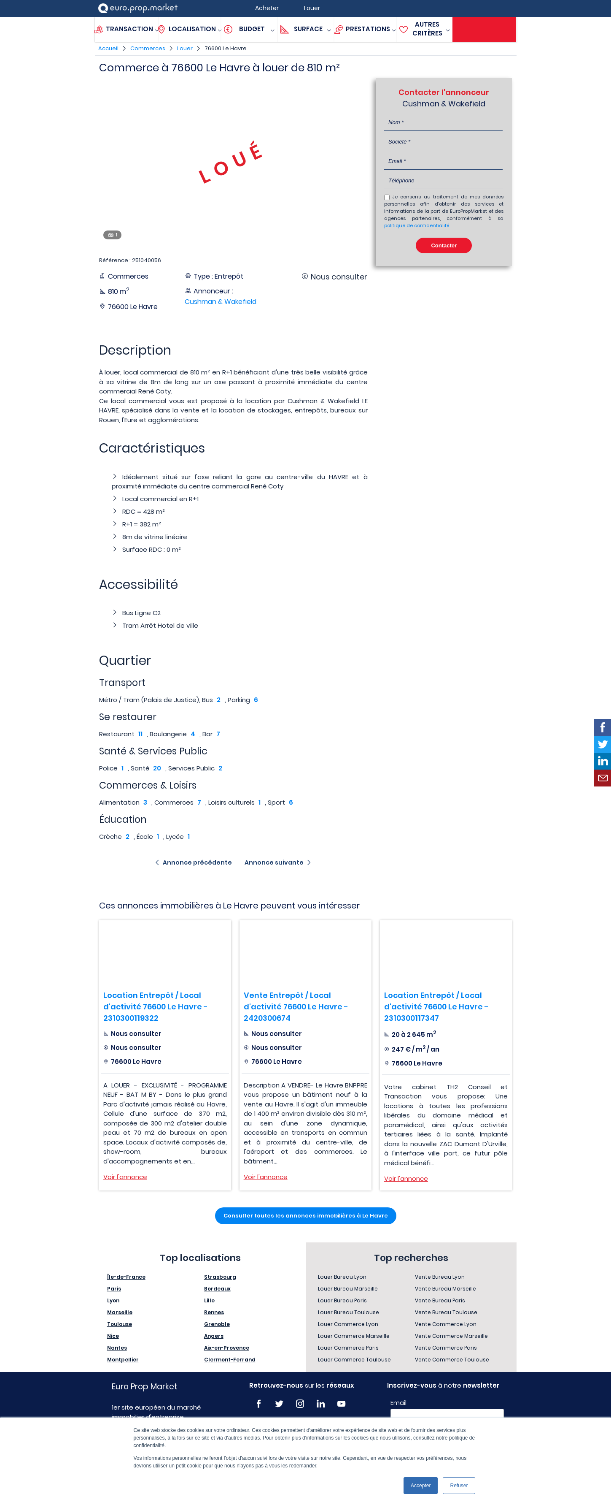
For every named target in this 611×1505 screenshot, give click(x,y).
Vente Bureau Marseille (445, 1288)
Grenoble (217, 1324)
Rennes (214, 1312)
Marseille (119, 1312)
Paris (114, 1288)
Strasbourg (220, 1276)
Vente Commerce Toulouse (452, 1359)
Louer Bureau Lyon (342, 1276)
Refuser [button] (459, 1486)
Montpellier (123, 1359)
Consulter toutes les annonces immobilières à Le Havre (305, 1216)
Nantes (117, 1347)
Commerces (147, 48)
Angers (213, 1336)
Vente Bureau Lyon (440, 1276)
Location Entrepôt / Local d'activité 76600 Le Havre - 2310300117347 (436, 1006)
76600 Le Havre (226, 48)
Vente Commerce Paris (446, 1347)
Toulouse (119, 1324)
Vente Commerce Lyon (445, 1324)
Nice (113, 1336)
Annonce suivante (274, 862)
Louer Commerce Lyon (348, 1324)
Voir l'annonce (125, 1176)
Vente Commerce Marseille (451, 1336)
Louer (185, 48)
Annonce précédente (197, 862)
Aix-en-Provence (226, 1347)
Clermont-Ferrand (230, 1359)
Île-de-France (126, 1276)
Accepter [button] (421, 1486)
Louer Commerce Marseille (354, 1336)
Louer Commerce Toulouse (354, 1359)
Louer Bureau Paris (342, 1300)
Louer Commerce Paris (348, 1347)
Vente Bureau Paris (440, 1300)
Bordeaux (217, 1288)
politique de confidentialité (416, 225)
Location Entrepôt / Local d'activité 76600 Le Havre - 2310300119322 (155, 1006)
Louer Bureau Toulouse (348, 1312)
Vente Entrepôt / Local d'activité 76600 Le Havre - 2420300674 (296, 1006)
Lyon (113, 1300)
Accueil (108, 48)
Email (398, 1403)
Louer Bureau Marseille (348, 1288)
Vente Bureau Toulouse (446, 1312)
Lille (209, 1300)
